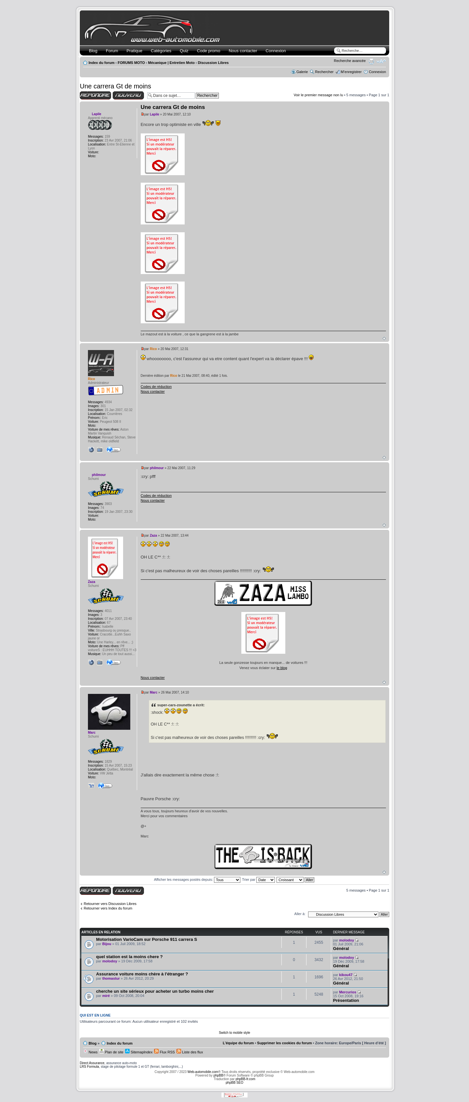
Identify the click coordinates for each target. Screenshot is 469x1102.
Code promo (208, 50)
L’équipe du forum (238, 1043)
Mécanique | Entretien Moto (171, 63)
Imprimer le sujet (371, 61)
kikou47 (345, 975)
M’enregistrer (351, 72)
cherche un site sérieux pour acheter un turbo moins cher (155, 991)
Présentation (346, 1000)
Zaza (153, 535)
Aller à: (300, 914)
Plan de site (111, 1052)
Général (341, 948)
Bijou (106, 944)
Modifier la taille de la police (381, 61)
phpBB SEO (234, 1082)
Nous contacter (243, 50)
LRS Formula (89, 1066)
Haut (384, 338)
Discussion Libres (213, 63)
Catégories (161, 50)
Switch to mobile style (234, 1032)
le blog (282, 668)
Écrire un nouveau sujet (128, 95)
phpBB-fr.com (245, 1079)
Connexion (276, 50)
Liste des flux (190, 1052)
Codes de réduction (156, 387)
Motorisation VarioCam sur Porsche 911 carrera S (146, 939)
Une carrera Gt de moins (115, 86)
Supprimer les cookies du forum (284, 1043)
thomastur (111, 978)
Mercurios (347, 992)
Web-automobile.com (202, 1072)
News (90, 1052)
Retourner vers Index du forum (108, 908)
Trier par (258, 879)
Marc (153, 692)
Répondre (95, 95)
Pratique (134, 50)
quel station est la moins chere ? (129, 956)
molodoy (346, 940)
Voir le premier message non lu (318, 95)
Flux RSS (164, 1052)
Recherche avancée (350, 61)
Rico (153, 349)
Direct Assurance (92, 1063)
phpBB (218, 1075)
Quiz (184, 50)
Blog (93, 50)
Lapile (154, 114)
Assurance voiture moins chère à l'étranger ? (142, 974)
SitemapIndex (138, 1052)
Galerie (302, 72)
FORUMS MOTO (131, 63)
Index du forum (101, 63)
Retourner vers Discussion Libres (110, 904)
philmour (157, 468)
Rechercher (324, 72)
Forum (112, 50)
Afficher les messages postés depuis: (197, 879)
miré (106, 996)
